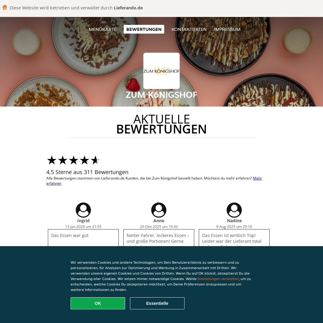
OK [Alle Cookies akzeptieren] (98, 303)
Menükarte (102, 29)
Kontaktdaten (189, 29)
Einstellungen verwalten (218, 278)
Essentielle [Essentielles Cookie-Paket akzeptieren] (157, 303)
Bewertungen (144, 29)
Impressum (227, 29)
